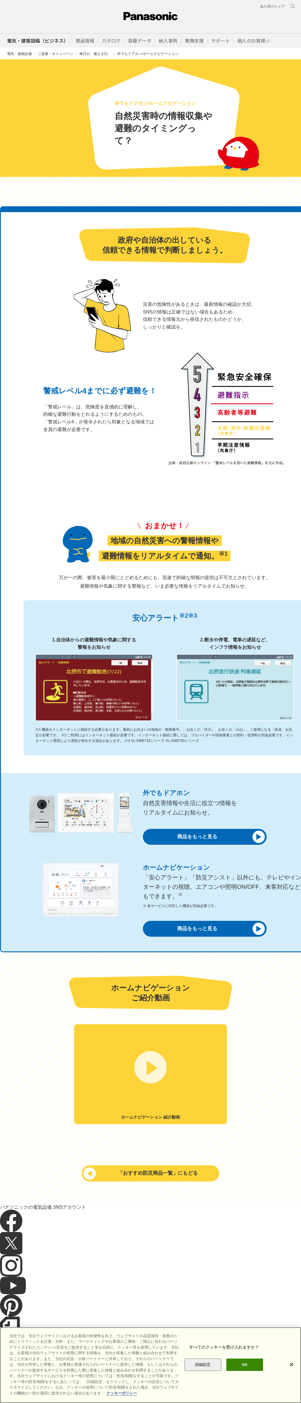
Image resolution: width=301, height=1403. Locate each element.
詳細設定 (203, 1376)
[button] (85, 40)
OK (245, 1376)
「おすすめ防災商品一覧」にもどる (145, 1173)
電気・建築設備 (19, 53)
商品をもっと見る (216, 837)
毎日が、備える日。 (95, 53)
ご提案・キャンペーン (55, 53)
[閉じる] (291, 1376)
